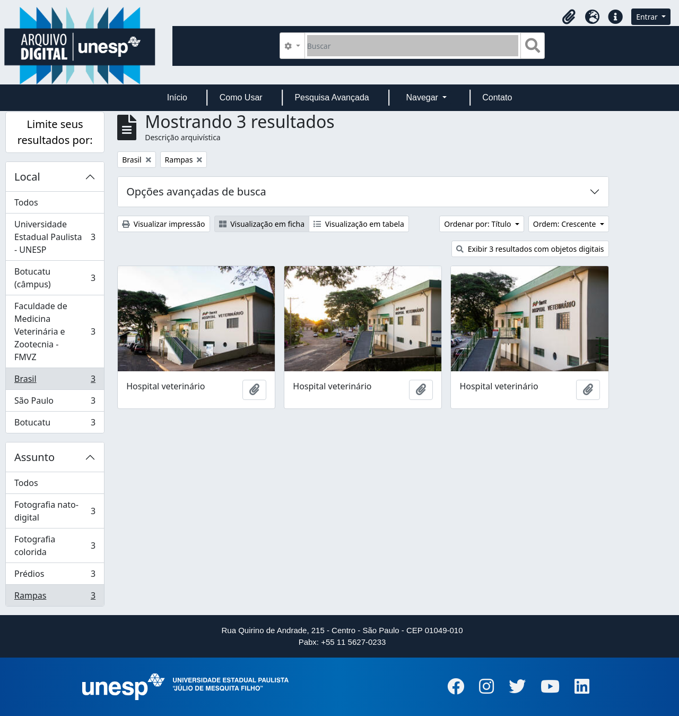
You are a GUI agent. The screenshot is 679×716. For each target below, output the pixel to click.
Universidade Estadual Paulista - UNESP (54, 236)
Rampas (54, 597)
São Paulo (54, 403)
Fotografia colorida (54, 545)
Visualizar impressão (163, 224)
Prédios (54, 576)
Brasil (54, 381)
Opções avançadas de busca (196, 191)
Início (177, 97)
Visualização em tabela (359, 224)
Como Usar (241, 97)
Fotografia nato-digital (54, 511)
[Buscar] (412, 45)
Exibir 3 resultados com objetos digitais (530, 249)
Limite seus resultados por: (55, 132)
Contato (497, 97)
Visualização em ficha (262, 224)
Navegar (423, 97)
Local (27, 176)
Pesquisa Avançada (331, 97)
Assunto (34, 457)
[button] (568, 17)
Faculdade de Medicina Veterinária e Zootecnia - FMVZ (54, 331)
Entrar (647, 17)
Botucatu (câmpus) (54, 278)
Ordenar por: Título (478, 224)
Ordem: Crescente (565, 224)
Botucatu (54, 424)
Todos (26, 202)
